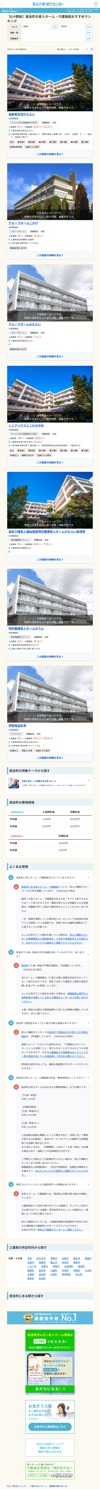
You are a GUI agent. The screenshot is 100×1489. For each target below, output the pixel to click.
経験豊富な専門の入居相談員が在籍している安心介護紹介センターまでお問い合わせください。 (54, 997)
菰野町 (30, 1270)
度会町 (24, 965)
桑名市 (76, 1258)
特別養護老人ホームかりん (26, 628)
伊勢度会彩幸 (17, 725)
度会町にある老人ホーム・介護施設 (39, 886)
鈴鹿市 (88, 1258)
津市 (29, 1258)
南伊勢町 (66, 1274)
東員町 (81, 1266)
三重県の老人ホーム (38, 1486)
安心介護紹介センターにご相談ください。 (61, 1229)
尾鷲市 (42, 1262)
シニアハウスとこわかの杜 (26, 425)
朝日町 (42, 1270)
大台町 (88, 1270)
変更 (55, 26)
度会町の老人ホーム (58, 1486)
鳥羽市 (65, 1262)
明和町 (76, 1270)
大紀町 (53, 1274)
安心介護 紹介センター (17, 1486)
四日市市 (41, 1258)
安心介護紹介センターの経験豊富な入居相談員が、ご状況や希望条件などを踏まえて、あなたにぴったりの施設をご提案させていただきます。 (54, 938)
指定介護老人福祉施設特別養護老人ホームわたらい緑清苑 (47, 531)
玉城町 (30, 1274)
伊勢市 (53, 1258)
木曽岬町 (68, 1266)
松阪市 (65, 1258)
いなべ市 (32, 1266)
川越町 (53, 1270)
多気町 (65, 1270)
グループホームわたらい (25, 324)
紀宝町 (42, 1278)
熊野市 (76, 1262)
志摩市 (44, 1266)
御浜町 (30, 1278)
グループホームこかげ (23, 223)
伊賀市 (56, 1266)
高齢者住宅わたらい (22, 114)
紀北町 (79, 1274)
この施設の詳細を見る (50, 154)
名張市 (30, 1262)
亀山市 (53, 1262)
